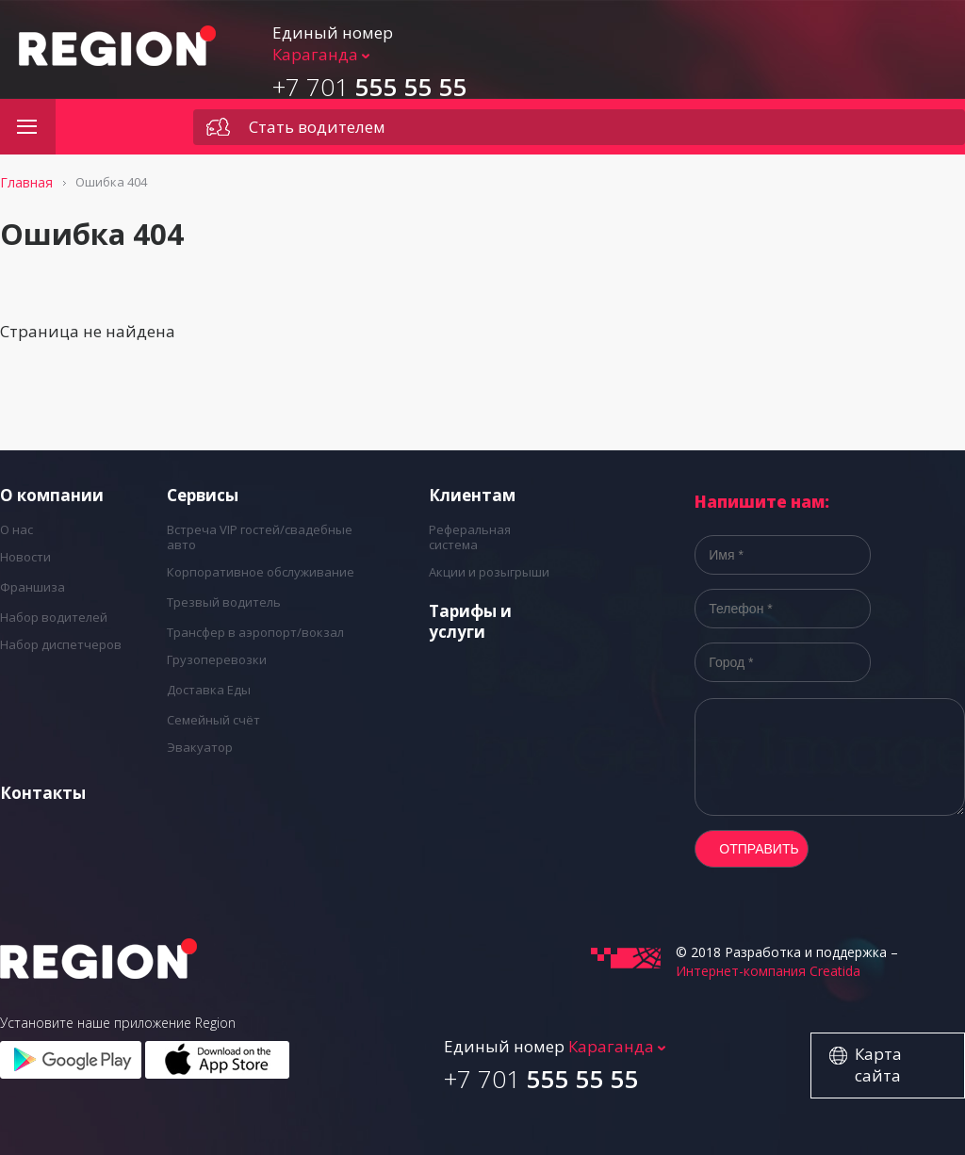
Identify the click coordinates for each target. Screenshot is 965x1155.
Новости (25, 556)
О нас (16, 529)
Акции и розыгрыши (489, 571)
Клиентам (472, 495)
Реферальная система (470, 537)
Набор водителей (53, 617)
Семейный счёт (213, 719)
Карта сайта (878, 1064)
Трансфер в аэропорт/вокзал (255, 632)
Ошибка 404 (111, 181)
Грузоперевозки (217, 659)
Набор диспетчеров (61, 644)
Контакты (43, 793)
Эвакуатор (200, 747)
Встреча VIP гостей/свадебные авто (259, 537)
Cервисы (202, 495)
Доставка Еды (209, 689)
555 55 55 (369, 87)
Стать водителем (317, 127)
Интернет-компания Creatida (768, 971)
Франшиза (32, 586)
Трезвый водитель (224, 602)
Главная (26, 182)
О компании (52, 495)
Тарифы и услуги (470, 621)
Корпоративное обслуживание (260, 571)
